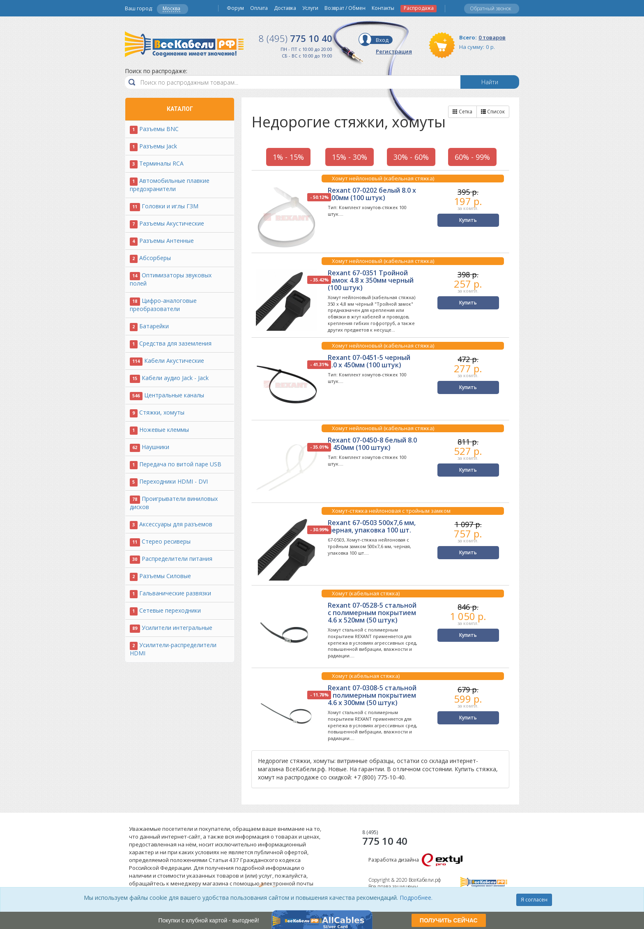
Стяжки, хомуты (161, 412)
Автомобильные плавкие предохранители (169, 185)
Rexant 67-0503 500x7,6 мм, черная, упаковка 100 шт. (372, 526)
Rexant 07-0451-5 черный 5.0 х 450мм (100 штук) (369, 361)
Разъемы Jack (158, 146)
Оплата (259, 8)
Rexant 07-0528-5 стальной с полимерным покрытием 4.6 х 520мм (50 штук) (372, 613)
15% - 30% (349, 157)
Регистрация (394, 51)
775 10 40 (295, 38)
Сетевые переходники (170, 610)
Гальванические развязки (175, 593)
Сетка (462, 111)
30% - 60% (411, 157)
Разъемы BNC (159, 129)
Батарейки (154, 326)
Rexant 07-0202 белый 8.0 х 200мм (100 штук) (372, 194)
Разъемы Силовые (165, 576)
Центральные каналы (174, 395)
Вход (382, 40)
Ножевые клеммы (164, 429)
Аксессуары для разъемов (175, 524)
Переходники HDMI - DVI (173, 481)
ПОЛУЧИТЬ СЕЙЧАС (449, 920)
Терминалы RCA (161, 163)
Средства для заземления (175, 343)
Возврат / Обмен (345, 8)
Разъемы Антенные (166, 240)
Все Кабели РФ (184, 44)
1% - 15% (288, 157)
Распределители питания (177, 558)
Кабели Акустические (174, 360)
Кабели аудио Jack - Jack (175, 378)
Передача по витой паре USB (180, 464)
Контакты (383, 8)
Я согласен (534, 899)
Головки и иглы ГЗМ (170, 206)
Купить (468, 220)
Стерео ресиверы (166, 541)
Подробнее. (416, 897)
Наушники (155, 447)
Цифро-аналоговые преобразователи (163, 305)
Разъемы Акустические (171, 223)
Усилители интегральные (177, 628)
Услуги (310, 8)
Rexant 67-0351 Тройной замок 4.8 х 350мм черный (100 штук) (371, 280)
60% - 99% (472, 157)
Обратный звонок (490, 8)
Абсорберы (155, 258)
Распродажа (419, 8)
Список (493, 111)
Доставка (285, 8)
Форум (235, 8)
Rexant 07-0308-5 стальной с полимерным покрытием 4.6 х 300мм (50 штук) (372, 695)
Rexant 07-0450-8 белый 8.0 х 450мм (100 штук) (372, 443)
